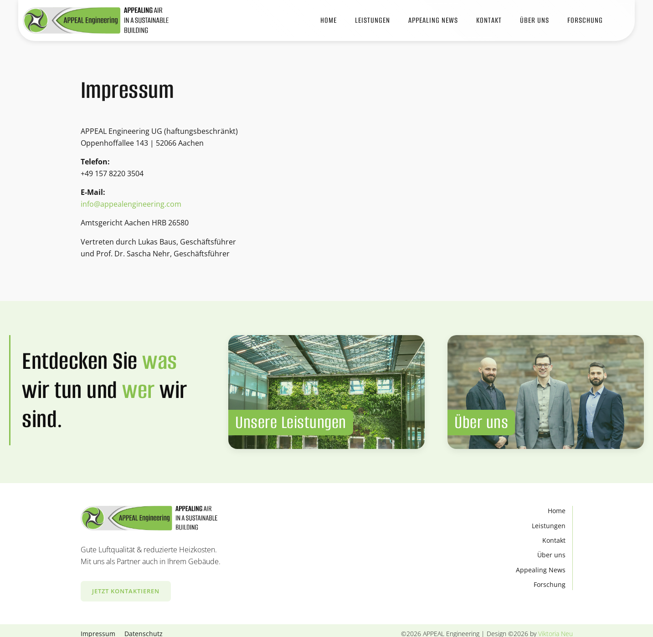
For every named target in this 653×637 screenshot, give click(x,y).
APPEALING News (433, 20)
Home (328, 20)
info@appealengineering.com (131, 204)
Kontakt (489, 20)
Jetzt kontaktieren (125, 591)
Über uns (551, 554)
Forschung (585, 20)
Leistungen (372, 20)
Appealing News (541, 570)
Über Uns (534, 20)
